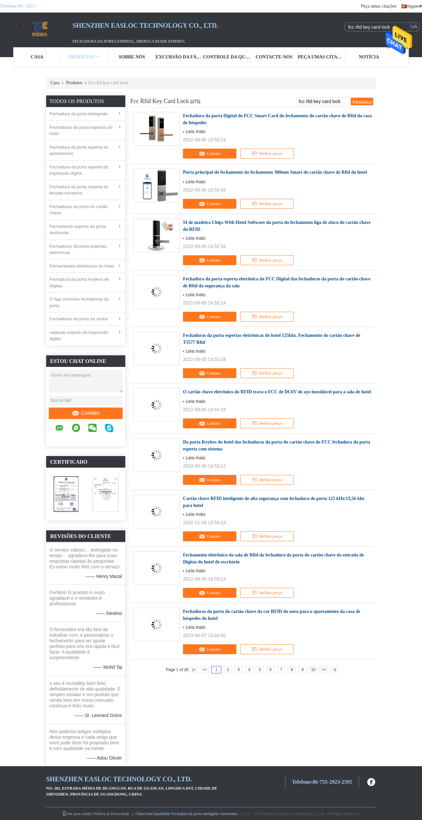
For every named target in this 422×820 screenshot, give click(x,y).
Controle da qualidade (227, 56)
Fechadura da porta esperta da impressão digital (78, 170)
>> (323, 669)
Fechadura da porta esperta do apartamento (78, 150)
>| (334, 669)
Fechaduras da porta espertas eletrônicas (77, 249)
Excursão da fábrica (179, 56)
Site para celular (77, 813)
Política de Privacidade (111, 813)
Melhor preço (267, 153)
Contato (85, 413)
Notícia (369, 56)
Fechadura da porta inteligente (78, 113)
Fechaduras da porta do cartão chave (78, 210)
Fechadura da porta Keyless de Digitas (79, 282)
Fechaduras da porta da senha (78, 318)
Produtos (84, 56)
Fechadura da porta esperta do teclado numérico (78, 190)
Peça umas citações (379, 6)
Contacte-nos (274, 56)
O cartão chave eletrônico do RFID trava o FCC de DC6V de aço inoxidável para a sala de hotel (277, 391)
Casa (37, 56)
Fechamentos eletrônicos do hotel (81, 266)
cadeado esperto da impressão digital (78, 335)
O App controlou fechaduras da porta (78, 302)
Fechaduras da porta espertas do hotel (81, 130)
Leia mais (195, 131)
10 (313, 669)
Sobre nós (132, 56)
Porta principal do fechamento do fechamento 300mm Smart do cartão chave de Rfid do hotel (275, 172)
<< (204, 669)
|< (194, 669)
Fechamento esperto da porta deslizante (77, 229)
